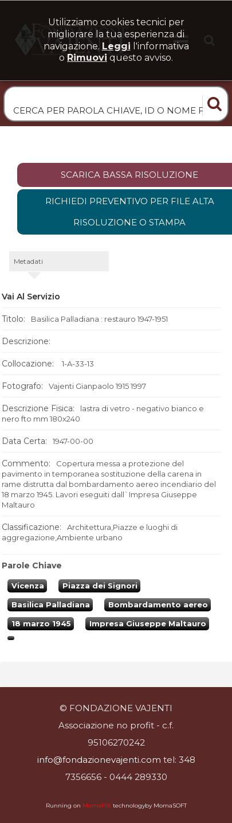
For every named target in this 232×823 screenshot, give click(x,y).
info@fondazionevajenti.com (99, 759)
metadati (28, 261)
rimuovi (87, 57)
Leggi (116, 46)
